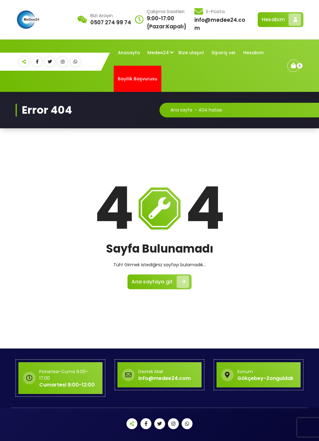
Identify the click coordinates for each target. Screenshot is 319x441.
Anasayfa (129, 53)
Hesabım (281, 19)
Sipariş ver (224, 53)
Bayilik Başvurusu (137, 79)
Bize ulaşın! (191, 53)
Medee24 (158, 53)
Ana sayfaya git (160, 282)
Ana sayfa (181, 110)
